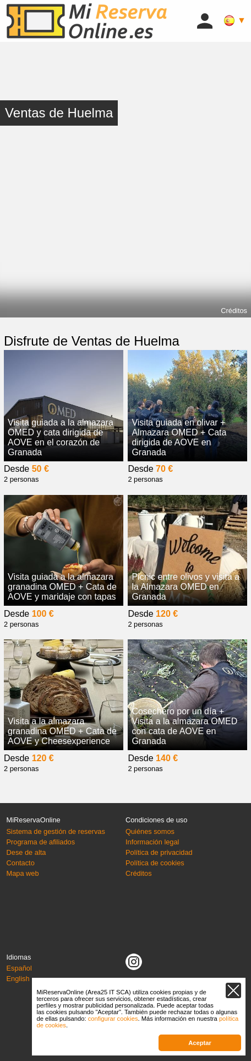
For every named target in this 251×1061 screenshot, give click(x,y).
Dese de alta (26, 852)
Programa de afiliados (41, 842)
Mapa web (23, 873)
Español (19, 968)
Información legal (152, 842)
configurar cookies (113, 1018)
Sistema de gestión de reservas (56, 831)
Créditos (234, 310)
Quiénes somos (150, 831)
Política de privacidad (159, 852)
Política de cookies (155, 863)
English (18, 978)
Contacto (21, 863)
